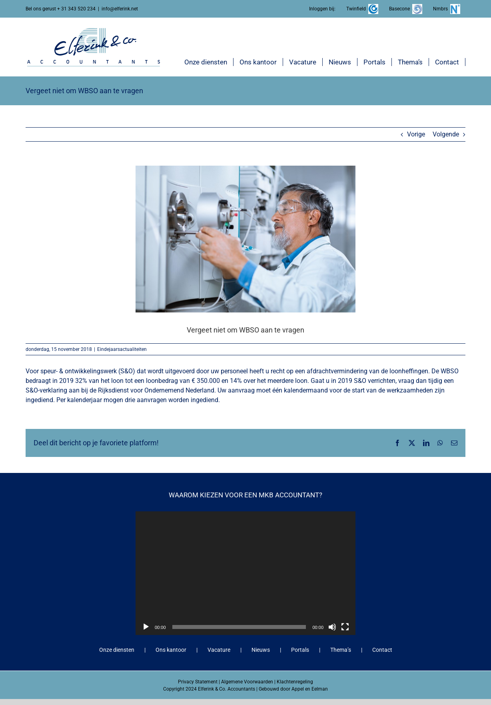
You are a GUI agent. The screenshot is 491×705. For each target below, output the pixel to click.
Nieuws (260, 650)
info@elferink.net (120, 9)
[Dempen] (332, 627)
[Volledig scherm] (345, 627)
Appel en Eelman (309, 689)
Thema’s (340, 650)
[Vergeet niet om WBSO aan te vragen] (245, 239)
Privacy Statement (198, 682)
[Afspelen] (146, 627)
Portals (300, 650)
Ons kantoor (171, 650)
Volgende (446, 134)
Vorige (416, 134)
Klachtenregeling (295, 682)
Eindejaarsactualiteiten (122, 349)
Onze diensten (116, 650)
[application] (245, 573)
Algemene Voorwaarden (247, 682)
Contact (382, 650)
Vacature (219, 650)
